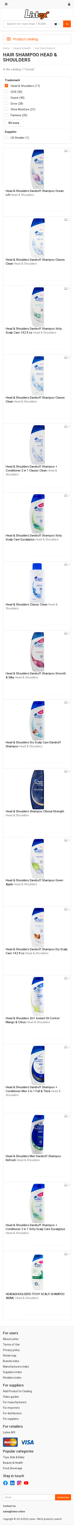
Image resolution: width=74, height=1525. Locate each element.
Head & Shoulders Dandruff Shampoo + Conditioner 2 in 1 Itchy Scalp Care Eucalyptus (35, 1229)
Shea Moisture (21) (23, 109)
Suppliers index (12, 1372)
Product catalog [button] (22, 39)
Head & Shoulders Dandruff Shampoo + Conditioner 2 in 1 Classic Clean (31, 470)
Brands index (11, 1361)
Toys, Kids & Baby (13, 1457)
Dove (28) (17, 103)
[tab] (37, 39)
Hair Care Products (45, 48)
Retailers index (12, 1377)
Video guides (11, 1396)
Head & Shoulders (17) (25, 86)
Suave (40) (17, 97)
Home (6, 48)
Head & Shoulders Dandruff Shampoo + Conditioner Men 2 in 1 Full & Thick (33, 1091)
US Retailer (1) (20, 137)
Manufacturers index (16, 1366)
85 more (13, 123)
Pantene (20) (19, 115)
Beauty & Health (22, 48)
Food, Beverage (12, 1468)
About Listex (11, 1339)
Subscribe (63, 1497)
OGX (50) (16, 92)
